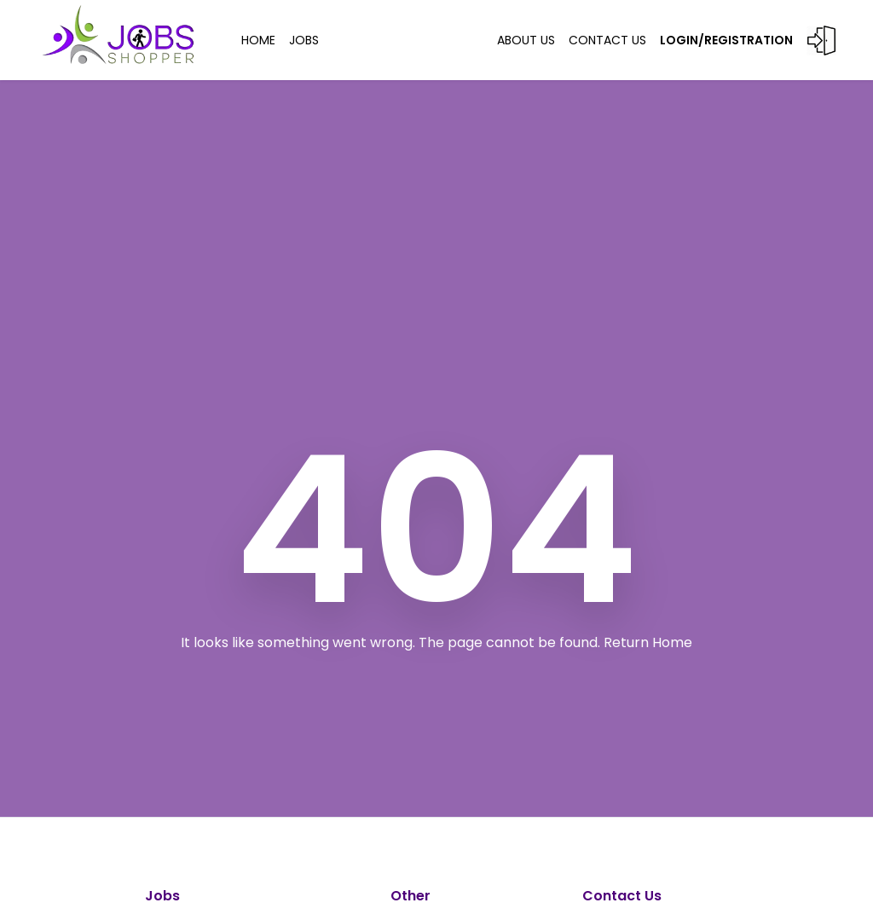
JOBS (304, 40)
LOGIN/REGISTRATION (748, 40)
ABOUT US (526, 40)
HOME (258, 40)
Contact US (607, 40)
